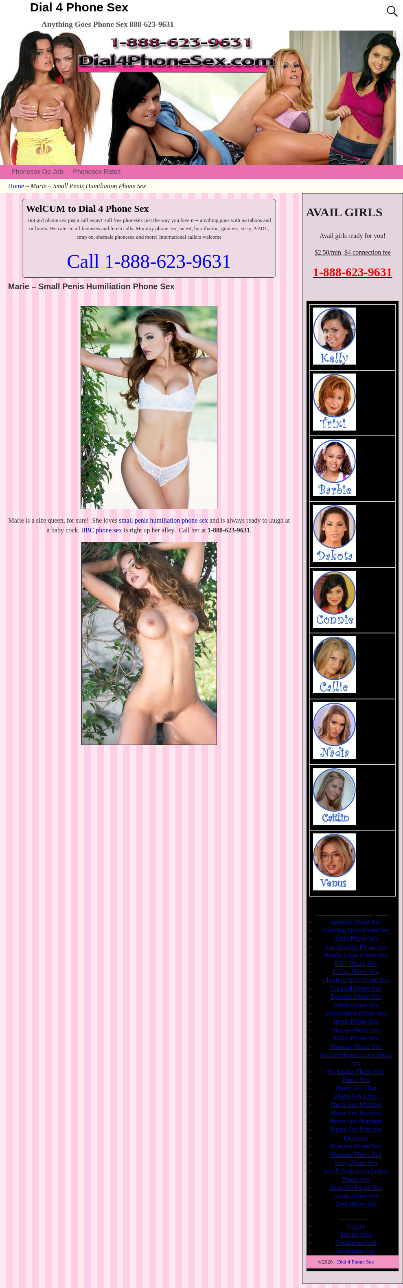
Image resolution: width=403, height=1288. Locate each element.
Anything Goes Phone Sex (356, 930)
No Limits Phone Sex (356, 1071)
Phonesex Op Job (37, 171)
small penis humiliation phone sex (163, 520)
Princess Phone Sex (356, 1146)
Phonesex (356, 1137)
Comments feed (356, 1242)
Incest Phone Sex (355, 1021)
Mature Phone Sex (356, 1029)
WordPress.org (356, 1251)
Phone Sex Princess (356, 1129)
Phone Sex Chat (356, 1088)
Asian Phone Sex (356, 938)
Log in (355, 1225)
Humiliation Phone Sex (356, 1013)
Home (16, 185)
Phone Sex (356, 1079)
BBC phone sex (101, 530)
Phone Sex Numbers (356, 1121)
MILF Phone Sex (355, 1038)
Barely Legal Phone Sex (356, 955)
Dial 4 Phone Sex (79, 7)
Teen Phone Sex (356, 1204)
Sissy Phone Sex (355, 1162)
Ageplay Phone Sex (355, 922)
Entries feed (356, 1234)
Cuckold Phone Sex (355, 988)
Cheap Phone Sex (356, 971)
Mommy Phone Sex (356, 1046)
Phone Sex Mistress (355, 1104)
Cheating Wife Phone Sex (356, 979)
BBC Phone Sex (356, 963)
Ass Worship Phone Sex (355, 946)
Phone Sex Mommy (356, 1113)
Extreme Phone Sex (355, 996)
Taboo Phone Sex (356, 1196)
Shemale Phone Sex (356, 1154)
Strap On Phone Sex (356, 1187)
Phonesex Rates (96, 171)
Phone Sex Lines (356, 1096)
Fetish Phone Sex (356, 1005)
